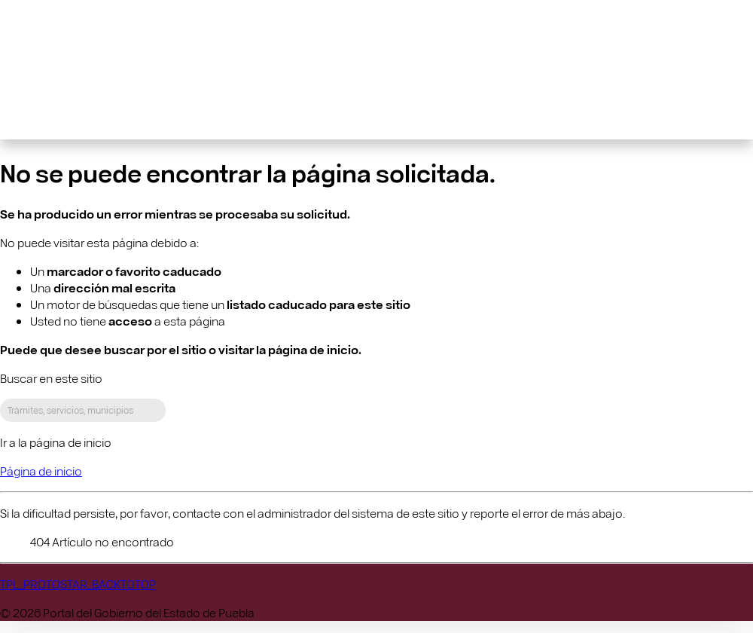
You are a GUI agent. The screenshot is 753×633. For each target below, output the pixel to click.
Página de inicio (41, 471)
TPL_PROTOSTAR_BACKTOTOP (78, 584)
